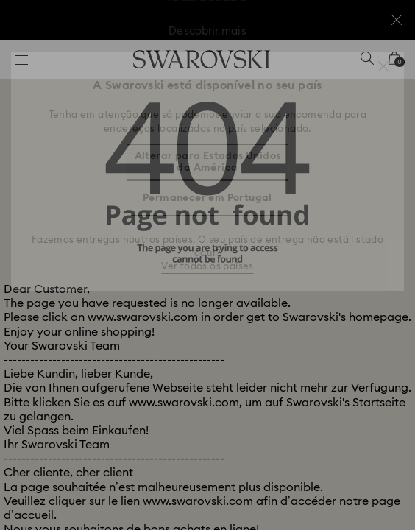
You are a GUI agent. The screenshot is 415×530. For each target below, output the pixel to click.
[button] (383, 66)
